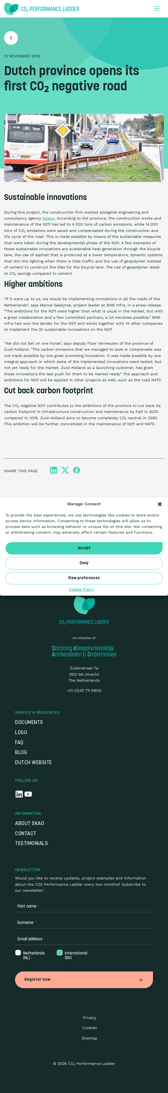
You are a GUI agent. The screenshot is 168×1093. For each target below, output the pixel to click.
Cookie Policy (81, 589)
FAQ (19, 743)
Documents (29, 722)
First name (28, 906)
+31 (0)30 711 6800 (84, 690)
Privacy (89, 1017)
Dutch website (33, 763)
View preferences (84, 578)
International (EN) (75, 956)
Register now (84, 979)
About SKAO (29, 823)
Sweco (48, 218)
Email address (31, 939)
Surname (26, 923)
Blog (21, 752)
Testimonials (31, 843)
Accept (84, 548)
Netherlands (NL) (33, 956)
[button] (160, 504)
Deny (84, 563)
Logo (21, 732)
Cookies (89, 1028)
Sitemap (89, 1038)
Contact (25, 834)
